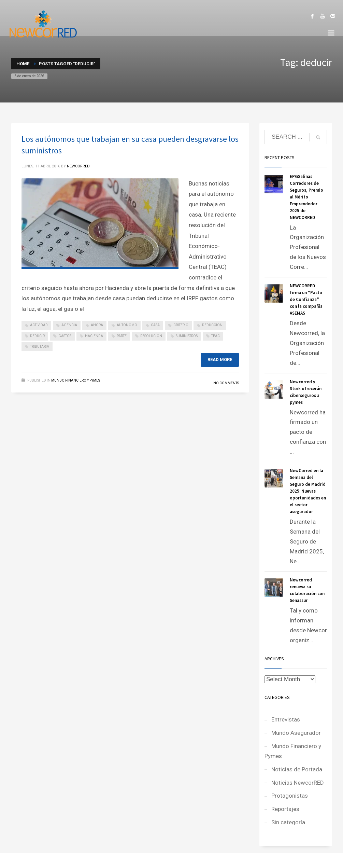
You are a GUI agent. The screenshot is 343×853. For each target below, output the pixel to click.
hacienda (94, 336)
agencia (69, 325)
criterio (180, 325)
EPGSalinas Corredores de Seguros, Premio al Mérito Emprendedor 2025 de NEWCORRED (306, 197)
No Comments (226, 383)
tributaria (39, 346)
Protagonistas (289, 795)
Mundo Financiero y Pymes (75, 380)
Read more (220, 359)
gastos (64, 336)
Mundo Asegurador (296, 732)
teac (215, 336)
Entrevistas (285, 719)
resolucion (151, 336)
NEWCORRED (78, 166)
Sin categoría (288, 822)
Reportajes (285, 809)
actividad (39, 325)
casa (155, 325)
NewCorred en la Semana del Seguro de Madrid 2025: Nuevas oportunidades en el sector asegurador (308, 491)
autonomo (127, 325)
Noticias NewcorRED (297, 782)
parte (122, 336)
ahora (97, 325)
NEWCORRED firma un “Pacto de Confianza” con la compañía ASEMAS (306, 299)
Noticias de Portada (296, 769)
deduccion (212, 325)
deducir (37, 336)
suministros (187, 336)
